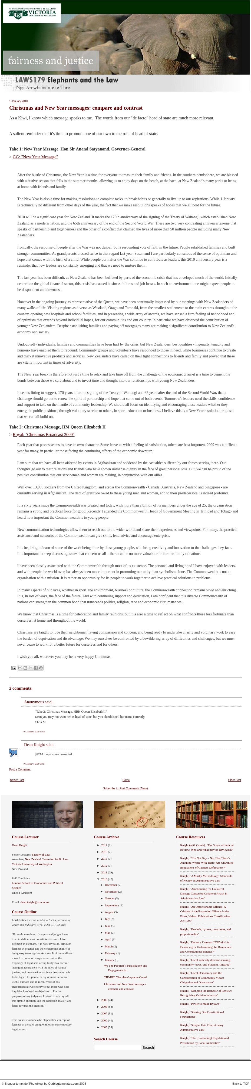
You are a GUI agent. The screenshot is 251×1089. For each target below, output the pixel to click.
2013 (104, 858)
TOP (246, 1083)
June (108, 925)
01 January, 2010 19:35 (34, 732)
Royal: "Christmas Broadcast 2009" (44, 434)
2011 (104, 872)
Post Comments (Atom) (134, 788)
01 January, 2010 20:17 (34, 764)
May (108, 932)
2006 (104, 1020)
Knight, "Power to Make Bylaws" (200, 1003)
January (110, 959)
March (109, 946)
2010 (104, 879)
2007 (104, 1013)
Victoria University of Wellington (32, 864)
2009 (104, 999)
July (108, 918)
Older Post (234, 780)
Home (126, 780)
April (108, 939)
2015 (104, 851)
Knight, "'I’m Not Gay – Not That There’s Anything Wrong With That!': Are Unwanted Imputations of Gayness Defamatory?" (206, 862)
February (110, 953)
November (111, 891)
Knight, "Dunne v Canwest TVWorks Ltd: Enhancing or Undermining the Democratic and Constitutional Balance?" (206, 946)
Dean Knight (34, 744)
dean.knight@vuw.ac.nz (35, 902)
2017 (104, 845)
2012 (104, 865)
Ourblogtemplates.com (63, 1083)
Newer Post (17, 780)
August (109, 912)
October (110, 898)
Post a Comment (20, 769)
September (111, 905)
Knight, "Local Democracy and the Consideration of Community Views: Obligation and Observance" (202, 977)
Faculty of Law (41, 854)
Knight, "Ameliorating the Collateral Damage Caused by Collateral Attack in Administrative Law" (203, 893)
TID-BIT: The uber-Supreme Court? (125, 977)
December (111, 884)
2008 (104, 1006)
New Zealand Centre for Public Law (46, 859)
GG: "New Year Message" (35, 157)
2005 (104, 1027)
